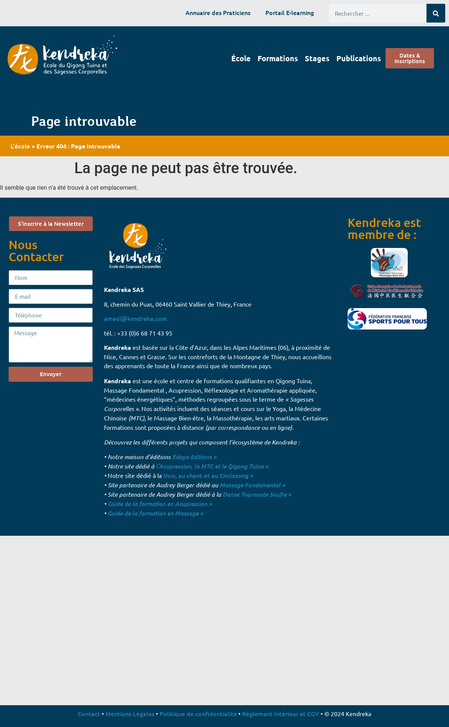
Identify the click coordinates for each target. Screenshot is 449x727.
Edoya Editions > (194, 457)
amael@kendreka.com (135, 318)
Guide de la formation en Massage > (155, 513)
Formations (278, 58)
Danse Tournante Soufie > (257, 494)
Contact (89, 713)
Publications (358, 58)
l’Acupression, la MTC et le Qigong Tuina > (212, 466)
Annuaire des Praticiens (217, 12)
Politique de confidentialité (198, 713)
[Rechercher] (435, 13)
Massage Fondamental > (252, 485)
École (241, 58)
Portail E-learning (289, 12)
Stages (317, 58)
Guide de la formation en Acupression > (160, 504)
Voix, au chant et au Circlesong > (208, 475)
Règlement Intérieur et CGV (280, 713)
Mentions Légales (129, 713)
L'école (20, 146)
